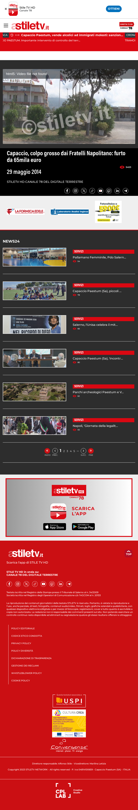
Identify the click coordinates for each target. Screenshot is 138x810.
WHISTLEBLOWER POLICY (26, 673)
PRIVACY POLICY (21, 643)
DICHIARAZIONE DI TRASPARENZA (31, 658)
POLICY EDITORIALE (23, 628)
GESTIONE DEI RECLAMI (25, 665)
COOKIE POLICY (20, 680)
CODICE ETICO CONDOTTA (26, 635)
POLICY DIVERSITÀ (22, 650)
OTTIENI (114, 8)
